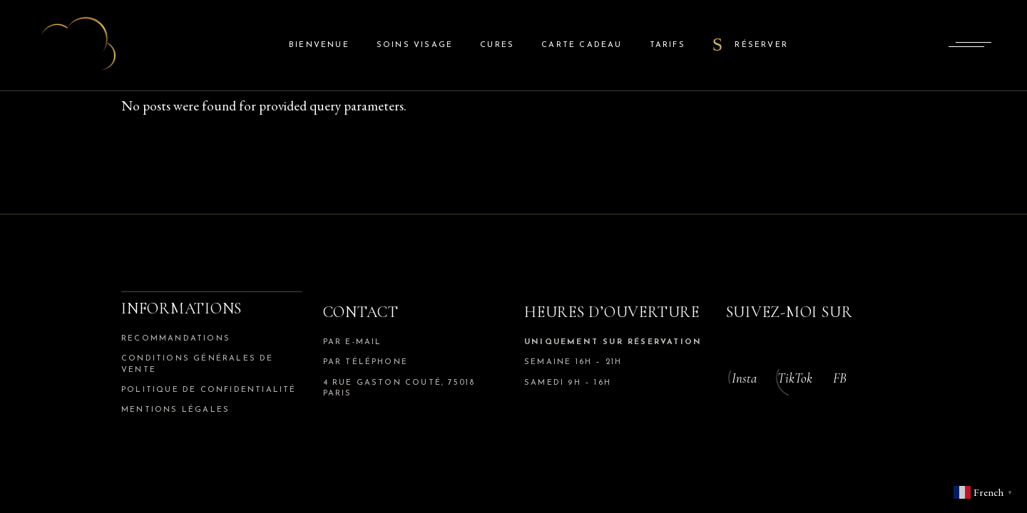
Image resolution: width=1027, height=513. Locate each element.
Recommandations (175, 339)
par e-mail (352, 342)
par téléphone (366, 362)
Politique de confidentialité (209, 390)
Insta (744, 378)
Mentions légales (175, 410)
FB (840, 378)
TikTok (794, 378)
